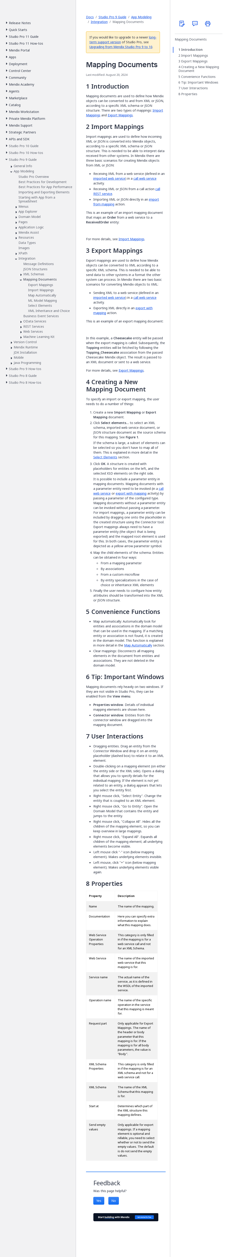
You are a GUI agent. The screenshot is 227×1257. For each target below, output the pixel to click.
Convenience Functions (198, 76)
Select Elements (105, 457)
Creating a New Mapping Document (198, 68)
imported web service (109, 178)
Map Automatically (138, 645)
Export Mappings (120, 115)
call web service (145, 178)
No (113, 1200)
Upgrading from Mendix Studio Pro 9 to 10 (120, 46)
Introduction (192, 49)
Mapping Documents (191, 39)
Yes (98, 1200)
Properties (189, 94)
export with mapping (131, 493)
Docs (90, 17)
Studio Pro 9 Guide (112, 17)
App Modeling (141, 17)
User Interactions (194, 88)
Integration (99, 21)
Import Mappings (131, 239)
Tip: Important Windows (199, 82)
